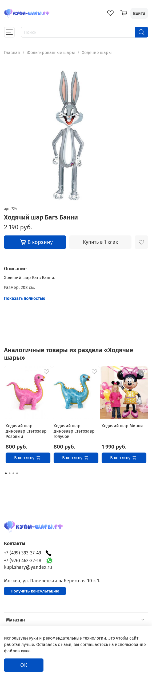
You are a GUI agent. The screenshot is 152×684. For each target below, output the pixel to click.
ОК (23, 665)
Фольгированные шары (51, 52)
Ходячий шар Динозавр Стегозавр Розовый (26, 431)
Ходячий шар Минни (122, 425)
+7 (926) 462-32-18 (22, 560)
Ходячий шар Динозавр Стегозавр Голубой (74, 431)
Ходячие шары (97, 52)
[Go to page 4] (17, 473)
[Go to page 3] (13, 473)
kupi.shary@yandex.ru (28, 567)
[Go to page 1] (6, 473)
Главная (12, 52)
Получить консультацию (35, 591)
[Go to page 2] (9, 473)
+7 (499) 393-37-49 (28, 553)
